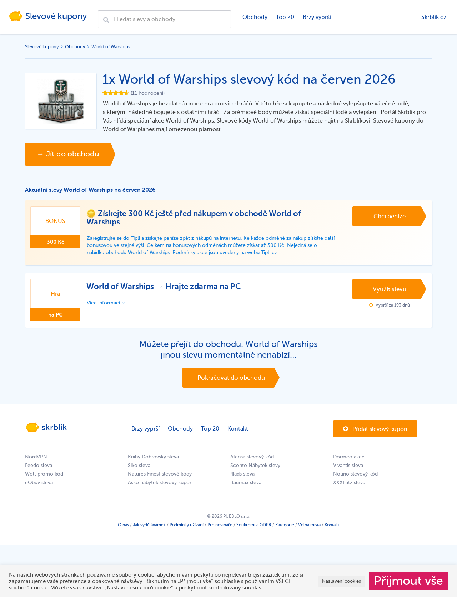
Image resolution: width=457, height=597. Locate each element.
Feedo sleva (38, 467)
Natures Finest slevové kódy (160, 475)
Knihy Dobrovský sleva (153, 458)
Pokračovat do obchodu (231, 378)
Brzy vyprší (316, 17)
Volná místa (309, 526)
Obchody (254, 17)
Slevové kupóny (42, 46)
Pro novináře (219, 526)
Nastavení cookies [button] (341, 581)
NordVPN (36, 458)
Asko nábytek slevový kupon (160, 484)
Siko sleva (139, 467)
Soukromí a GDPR (253, 526)
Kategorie (284, 526)
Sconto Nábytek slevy (255, 467)
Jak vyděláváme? (149, 526)
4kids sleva (242, 475)
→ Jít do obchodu (69, 154)
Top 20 (285, 17)
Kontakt (237, 430)
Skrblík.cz (433, 17)
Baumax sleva (245, 484)
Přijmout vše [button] (408, 581)
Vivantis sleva (348, 467)
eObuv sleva (39, 484)
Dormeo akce (349, 458)
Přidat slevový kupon (375, 431)
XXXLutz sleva (349, 484)
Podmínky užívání (187, 526)
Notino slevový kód (355, 475)
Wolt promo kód (44, 475)
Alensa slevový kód (252, 458)
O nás (123, 526)
